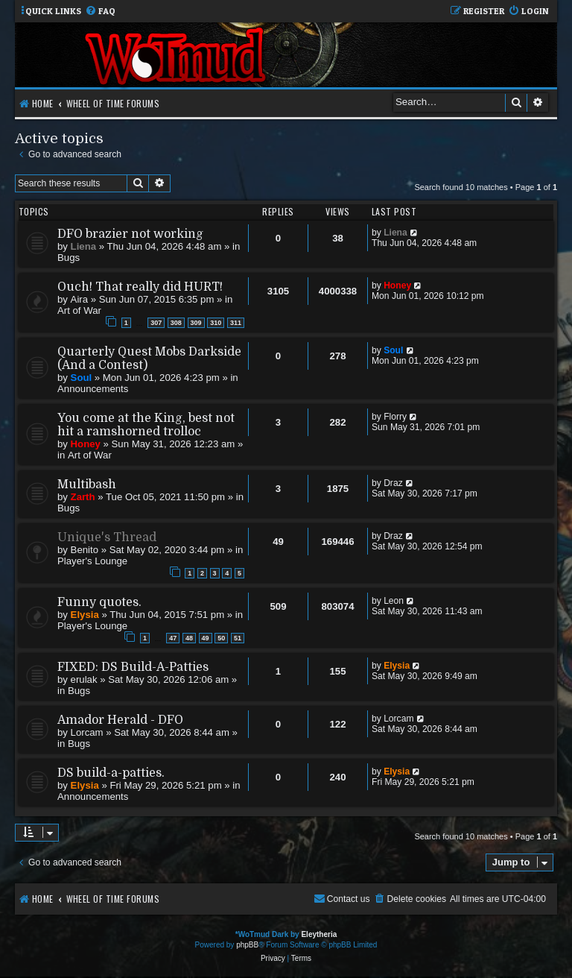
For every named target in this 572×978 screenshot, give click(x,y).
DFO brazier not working (130, 234)
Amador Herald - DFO (120, 720)
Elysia (85, 614)
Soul (81, 377)
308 (176, 322)
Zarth (83, 496)
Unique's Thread (106, 537)
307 (156, 322)
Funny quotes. (99, 602)
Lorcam (87, 732)
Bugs (68, 257)
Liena (83, 246)
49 (205, 638)
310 (215, 322)
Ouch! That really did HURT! (140, 287)
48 (189, 638)
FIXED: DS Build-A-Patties (133, 667)
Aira (79, 299)
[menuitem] (100, 11)
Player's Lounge (92, 561)
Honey (397, 285)
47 (173, 638)
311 (235, 322)
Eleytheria (319, 934)
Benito (84, 549)
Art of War (79, 310)
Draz (393, 483)
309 (196, 322)
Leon (394, 601)
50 (221, 638)
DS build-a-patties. (111, 773)
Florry (395, 416)
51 (237, 638)
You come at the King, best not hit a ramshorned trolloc (146, 424)
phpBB (247, 945)
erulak (84, 679)
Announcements (92, 388)
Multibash (86, 484)
